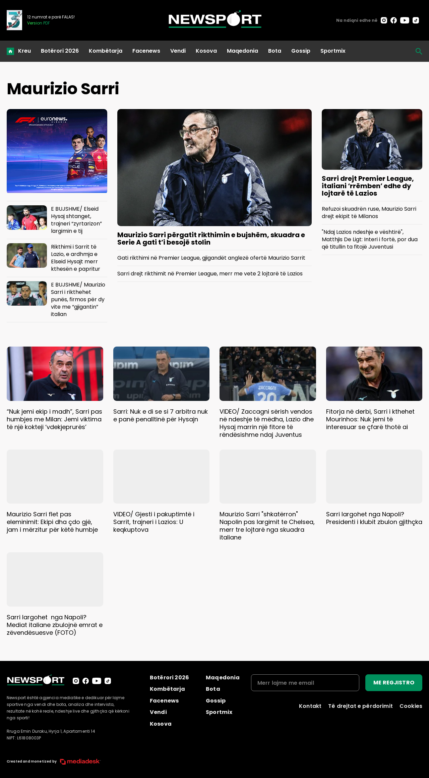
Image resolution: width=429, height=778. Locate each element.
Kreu (24, 51)
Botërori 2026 (60, 51)
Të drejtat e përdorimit (360, 706)
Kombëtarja (105, 51)
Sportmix (333, 51)
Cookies (411, 706)
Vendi (178, 51)
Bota (274, 51)
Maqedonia (242, 51)
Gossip (300, 51)
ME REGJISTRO (393, 682)
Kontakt (310, 706)
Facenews (146, 51)
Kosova (206, 51)
